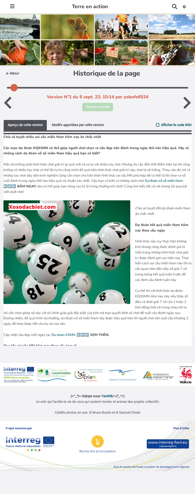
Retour (12, 73)
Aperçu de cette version (25, 125)
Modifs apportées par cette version (78, 125)
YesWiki (107, 396)
